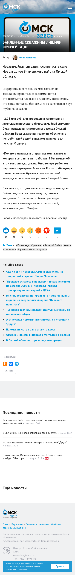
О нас (5, 524)
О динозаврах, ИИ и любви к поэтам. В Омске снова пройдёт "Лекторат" (32, 456)
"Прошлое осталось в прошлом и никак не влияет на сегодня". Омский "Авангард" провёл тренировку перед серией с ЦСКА (38, 286)
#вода (67, 245)
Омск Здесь (11, 7)
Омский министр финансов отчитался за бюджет (38, 335)
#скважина (9, 249)
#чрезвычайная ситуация (32, 249)
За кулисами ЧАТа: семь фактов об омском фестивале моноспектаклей (34, 421)
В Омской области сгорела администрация (34, 340)
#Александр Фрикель (28, 245)
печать (59, 36)
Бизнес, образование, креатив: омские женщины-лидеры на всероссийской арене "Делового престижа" (38, 300)
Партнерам (17, 524)
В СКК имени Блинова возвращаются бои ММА (30, 433)
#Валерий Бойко (52, 245)
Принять (60, 566)
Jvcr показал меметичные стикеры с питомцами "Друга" (35, 442)
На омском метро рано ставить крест (31, 329)
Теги (9, 245)
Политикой (22, 569)
